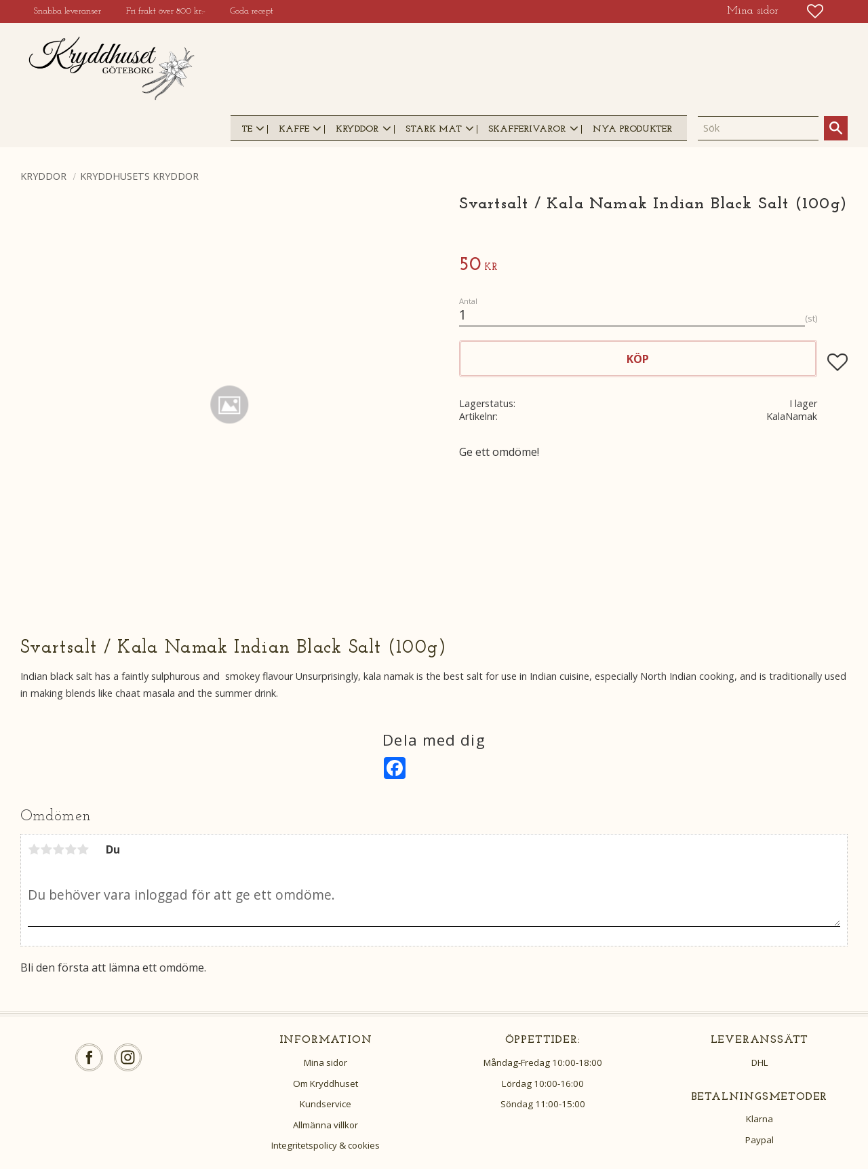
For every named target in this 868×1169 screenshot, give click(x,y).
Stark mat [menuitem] (434, 129)
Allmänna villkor (325, 1125)
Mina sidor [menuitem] (752, 10)
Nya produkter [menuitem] (632, 129)
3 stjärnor (58, 849)
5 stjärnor (83, 849)
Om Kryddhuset (325, 1083)
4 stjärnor (70, 849)
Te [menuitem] (246, 129)
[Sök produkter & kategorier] (758, 128)
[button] (815, 11)
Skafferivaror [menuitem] (527, 129)
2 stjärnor (46, 849)
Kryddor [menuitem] (357, 129)
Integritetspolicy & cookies (325, 1145)
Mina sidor (325, 1062)
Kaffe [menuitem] (294, 129)
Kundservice (325, 1104)
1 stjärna (34, 849)
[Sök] (836, 128)
